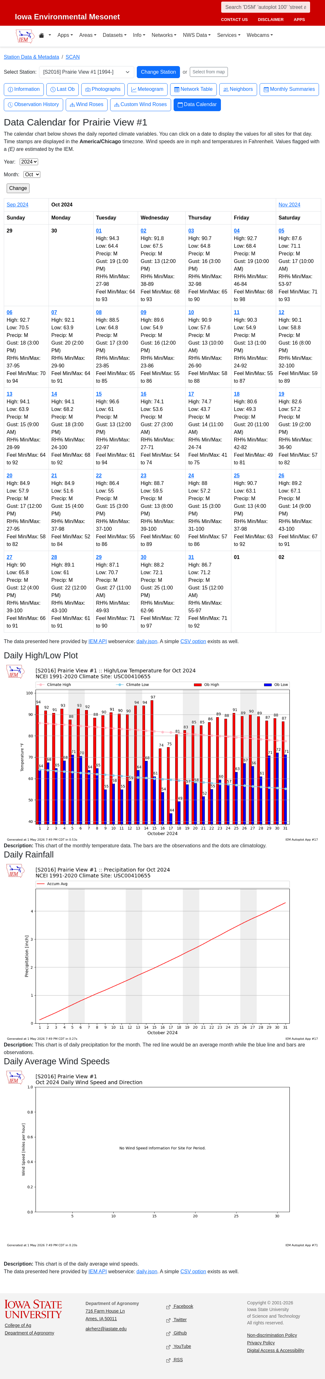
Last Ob (62, 89)
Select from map (209, 71)
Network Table (193, 89)
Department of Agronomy (29, 1332)
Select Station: (20, 72)
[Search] (265, 7)
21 (54, 475)
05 (281, 230)
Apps (63, 35)
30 (143, 557)
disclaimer (271, 19)
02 (143, 230)
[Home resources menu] (45, 36)
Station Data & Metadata (31, 57)
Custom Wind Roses (140, 104)
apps (299, 19)
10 (191, 312)
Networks (162, 35)
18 (237, 394)
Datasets (113, 35)
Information (24, 89)
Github (176, 1333)
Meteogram (147, 89)
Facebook (179, 1307)
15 (99, 394)
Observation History (33, 104)
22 (99, 475)
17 (191, 394)
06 (9, 312)
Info (137, 35)
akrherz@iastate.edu (106, 1328)
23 (143, 475)
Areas (86, 35)
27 (9, 557)
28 (54, 557)
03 (191, 230)
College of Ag (18, 1325)
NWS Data (195, 35)
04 (237, 230)
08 (99, 312)
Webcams (258, 35)
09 (143, 312)
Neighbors (238, 89)
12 (281, 312)
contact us (234, 19)
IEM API (98, 641)
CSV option (193, 641)
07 (54, 312)
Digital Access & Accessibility (275, 1350)
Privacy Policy (261, 1342)
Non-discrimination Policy (272, 1335)
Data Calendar (197, 104)
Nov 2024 (290, 204)
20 (9, 475)
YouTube (178, 1347)
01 (99, 230)
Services (226, 35)
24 (191, 475)
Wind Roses (86, 104)
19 (281, 394)
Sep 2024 (18, 204)
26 (281, 475)
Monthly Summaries (289, 89)
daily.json (146, 641)
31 (191, 557)
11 (237, 312)
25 (237, 475)
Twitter (176, 1320)
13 (9, 394)
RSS (174, 1360)
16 (143, 394)
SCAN (73, 57)
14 (54, 394)
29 (99, 557)
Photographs (103, 89)
